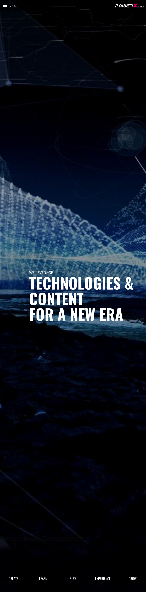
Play (73, 578)
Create (13, 578)
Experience (103, 578)
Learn (43, 578)
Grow (133, 578)
